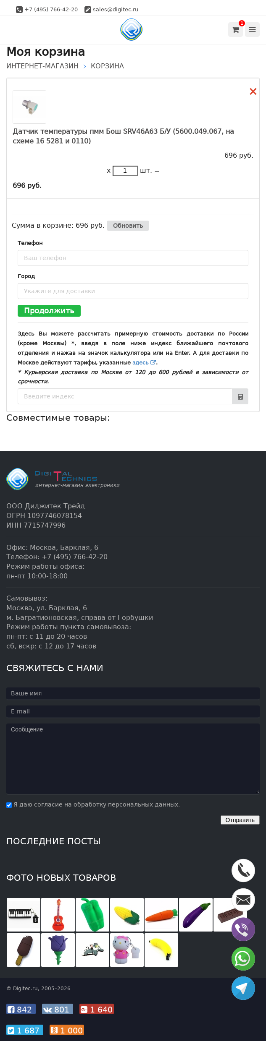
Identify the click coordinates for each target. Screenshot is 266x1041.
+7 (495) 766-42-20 (51, 9)
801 (57, 1009)
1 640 (97, 1009)
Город (26, 276)
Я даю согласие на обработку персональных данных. (93, 804)
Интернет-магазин (42, 66)
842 (21, 1009)
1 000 (67, 1030)
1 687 (25, 1030)
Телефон (30, 243)
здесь (144, 362)
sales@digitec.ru (115, 9)
